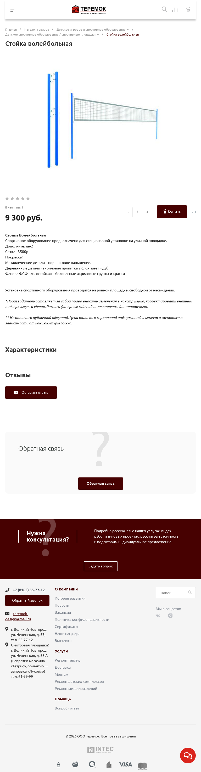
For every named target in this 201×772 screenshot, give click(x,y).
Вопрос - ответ (67, 708)
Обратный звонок (27, 600)
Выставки (63, 641)
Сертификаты (66, 626)
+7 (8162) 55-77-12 (29, 590)
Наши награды (67, 634)
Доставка (63, 667)
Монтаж (61, 674)
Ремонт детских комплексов (79, 681)
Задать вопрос (100, 566)
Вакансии (63, 612)
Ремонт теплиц (67, 660)
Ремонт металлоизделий (76, 688)
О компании (66, 589)
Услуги (61, 651)
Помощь (63, 699)
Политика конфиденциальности (82, 619)
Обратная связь (101, 483)
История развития (70, 598)
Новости (62, 605)
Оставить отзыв (34, 392)
